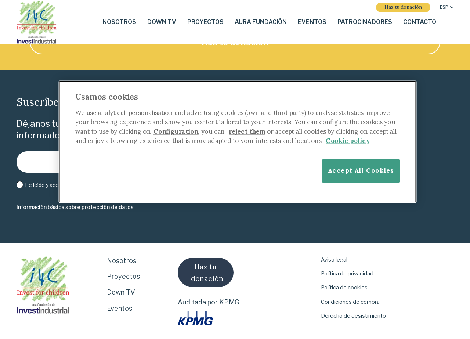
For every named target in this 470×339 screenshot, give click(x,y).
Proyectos (123, 276)
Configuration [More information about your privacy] (175, 131)
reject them (247, 131)
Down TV (121, 292)
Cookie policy (347, 140)
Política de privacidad (347, 273)
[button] (446, 7)
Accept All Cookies (361, 170)
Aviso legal (334, 259)
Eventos (119, 308)
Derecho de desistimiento (353, 316)
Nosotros (121, 260)
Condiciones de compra (350, 302)
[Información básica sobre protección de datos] (75, 207)
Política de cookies (344, 287)
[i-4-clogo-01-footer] (37, 22)
